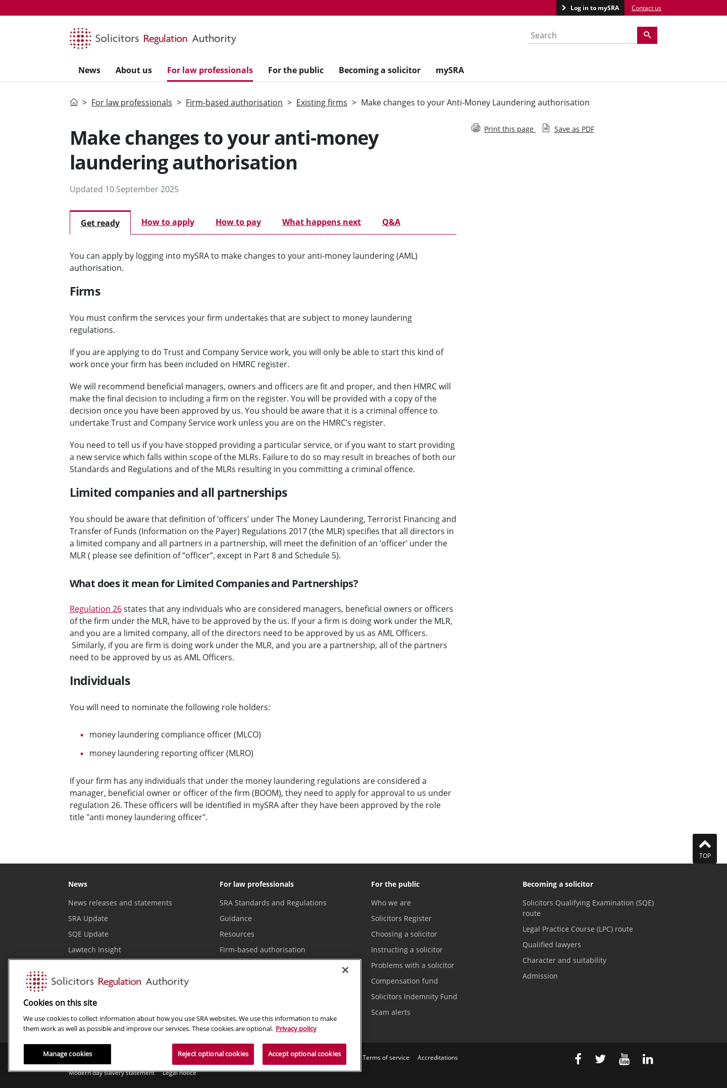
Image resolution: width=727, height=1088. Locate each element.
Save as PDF (568, 129)
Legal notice (179, 1072)
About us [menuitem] (134, 70)
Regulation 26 (96, 608)
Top (704, 848)
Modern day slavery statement (111, 1072)
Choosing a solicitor (404, 934)
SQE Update (88, 934)
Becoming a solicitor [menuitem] (380, 70)
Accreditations (438, 1057)
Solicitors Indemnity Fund (414, 996)
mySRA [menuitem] (450, 70)
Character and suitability (564, 960)
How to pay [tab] (238, 221)
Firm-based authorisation (234, 102)
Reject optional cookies (213, 1053)
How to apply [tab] (167, 221)
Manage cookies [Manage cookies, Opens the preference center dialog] (67, 1053)
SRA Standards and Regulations (273, 902)
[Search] (647, 35)
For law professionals (131, 102)
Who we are (391, 902)
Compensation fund (404, 981)
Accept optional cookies (304, 1053)
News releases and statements (120, 902)
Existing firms (321, 102)
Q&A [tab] (391, 221)
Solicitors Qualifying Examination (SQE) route (588, 908)
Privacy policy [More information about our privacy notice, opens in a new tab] (296, 1028)
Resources (237, 934)
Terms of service (385, 1057)
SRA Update (88, 918)
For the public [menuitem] (296, 70)
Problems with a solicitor (412, 965)
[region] (184, 1015)
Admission (540, 976)
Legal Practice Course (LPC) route (578, 929)
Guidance (236, 918)
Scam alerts (390, 1012)
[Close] (345, 970)
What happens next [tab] (321, 221)
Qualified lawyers (552, 944)
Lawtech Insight (94, 949)
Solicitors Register (401, 918)
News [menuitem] (89, 70)
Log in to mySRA (594, 8)
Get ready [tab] (100, 222)
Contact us (646, 8)
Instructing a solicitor (407, 949)
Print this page (504, 129)
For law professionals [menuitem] (210, 70)
